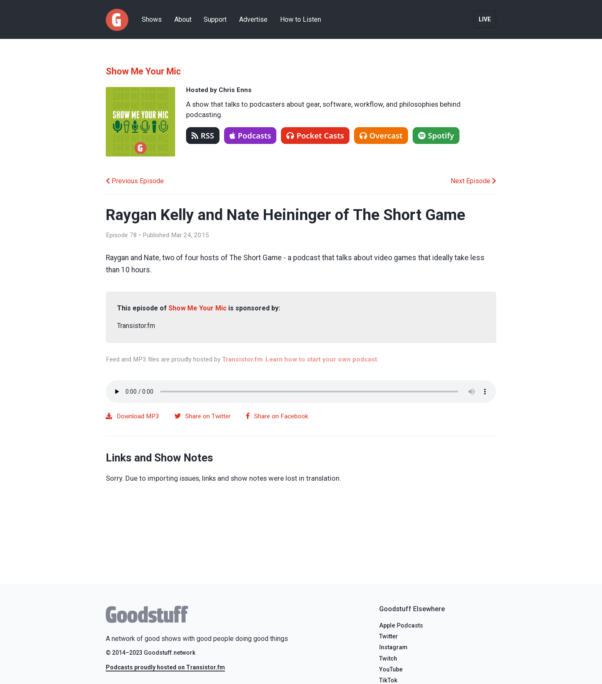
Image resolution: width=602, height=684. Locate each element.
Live (485, 19)
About (182, 19)
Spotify (436, 135)
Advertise (253, 19)
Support (215, 19)
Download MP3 (132, 416)
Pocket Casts (315, 135)
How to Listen (300, 19)
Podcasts (250, 135)
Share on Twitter (202, 416)
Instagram (393, 647)
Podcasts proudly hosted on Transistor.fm (165, 667)
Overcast (381, 135)
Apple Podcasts (401, 625)
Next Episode (473, 180)
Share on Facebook (277, 416)
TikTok (388, 680)
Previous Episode (135, 181)
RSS (202, 135)
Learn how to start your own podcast (321, 359)
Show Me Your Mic (143, 71)
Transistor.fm (242, 359)
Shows (152, 19)
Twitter (388, 636)
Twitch (388, 658)
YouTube (391, 669)
